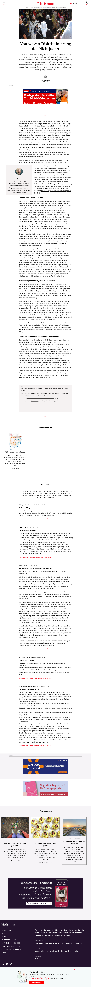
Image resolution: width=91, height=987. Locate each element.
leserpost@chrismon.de (40, 495)
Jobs (76, 951)
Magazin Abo (39, 951)
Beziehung (16, 840)
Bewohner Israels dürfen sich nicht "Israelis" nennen (40, 398)
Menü (3, 5)
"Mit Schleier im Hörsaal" (27, 660)
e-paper (5, 952)
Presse (70, 951)
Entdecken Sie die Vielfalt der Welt (74, 842)
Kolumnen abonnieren (11, 943)
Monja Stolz (13, 860)
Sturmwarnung (35, 401)
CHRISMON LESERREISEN (74, 838)
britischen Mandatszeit (61, 267)
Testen (73, 3)
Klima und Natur (41, 933)
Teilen (45, 115)
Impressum (39, 943)
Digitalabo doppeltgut (11, 946)
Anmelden (87, 3)
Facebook (40, 497)
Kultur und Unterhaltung (72, 933)
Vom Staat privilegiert (33, 393)
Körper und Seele (55, 933)
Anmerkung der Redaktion (28, 530)
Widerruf (78, 943)
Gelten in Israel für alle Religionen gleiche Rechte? (39, 7)
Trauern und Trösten (62, 935)
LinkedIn (49, 497)
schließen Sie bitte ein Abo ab (54, 493)
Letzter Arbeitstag (47, 840)
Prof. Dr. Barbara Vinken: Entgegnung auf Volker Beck (36, 568)
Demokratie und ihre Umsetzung (29, 689)
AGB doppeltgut (68, 943)
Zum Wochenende (9, 940)
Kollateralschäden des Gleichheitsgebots (32, 365)
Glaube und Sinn (61, 930)
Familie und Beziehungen (44, 930)
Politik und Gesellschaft (44, 935)
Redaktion (38, 959)
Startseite (27, 7)
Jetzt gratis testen (36, 982)
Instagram (67, 495)
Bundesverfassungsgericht (47, 367)
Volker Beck (47, 80)
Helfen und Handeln (76, 930)
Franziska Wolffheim (43, 862)
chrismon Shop (51, 951)
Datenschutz (49, 943)
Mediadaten (62, 951)
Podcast (5, 933)
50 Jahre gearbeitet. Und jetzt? (45, 844)
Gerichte (37, 212)
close (74, 969)
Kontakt (58, 943)
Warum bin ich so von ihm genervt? (15, 844)
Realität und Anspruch (26, 508)
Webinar (5, 937)
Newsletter (6, 930)
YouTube (3, 964)
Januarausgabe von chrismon (56, 130)
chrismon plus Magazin (11, 949)
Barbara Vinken (15, 468)
